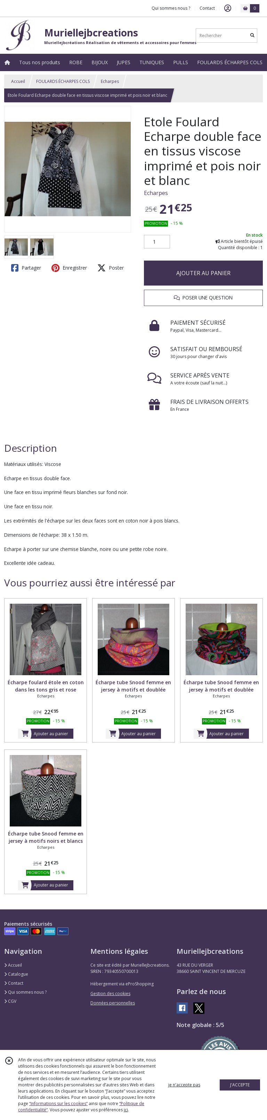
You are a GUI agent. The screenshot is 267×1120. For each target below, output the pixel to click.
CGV (10, 1001)
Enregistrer (69, 268)
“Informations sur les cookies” (58, 1103)
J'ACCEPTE (240, 1085)
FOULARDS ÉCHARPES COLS (63, 81)
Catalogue (16, 974)
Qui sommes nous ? (25, 992)
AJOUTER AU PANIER (203, 273)
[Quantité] (157, 242)
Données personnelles (112, 1003)
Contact (207, 8)
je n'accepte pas (184, 1085)
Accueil (18, 81)
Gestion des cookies (110, 993)
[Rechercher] (252, 35)
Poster (110, 268)
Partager (26, 268)
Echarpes (110, 81)
